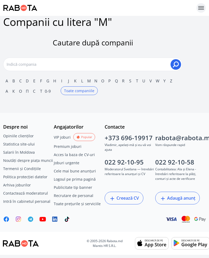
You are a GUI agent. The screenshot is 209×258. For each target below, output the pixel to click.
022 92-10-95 (124, 162)
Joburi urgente (66, 162)
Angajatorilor (69, 127)
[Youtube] (42, 219)
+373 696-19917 (129, 137)
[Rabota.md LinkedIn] (55, 219)
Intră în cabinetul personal (26, 201)
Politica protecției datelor (25, 176)
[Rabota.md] (98, 8)
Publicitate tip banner (73, 187)
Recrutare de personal (73, 195)
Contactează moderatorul (25, 193)
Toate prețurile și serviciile (77, 203)
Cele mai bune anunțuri (75, 170)
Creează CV (124, 198)
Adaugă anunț (177, 198)
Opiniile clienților (18, 135)
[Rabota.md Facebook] (6, 219)
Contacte (115, 127)
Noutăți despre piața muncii (28, 160)
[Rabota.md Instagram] (18, 219)
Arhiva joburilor (17, 184)
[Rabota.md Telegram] (30, 219)
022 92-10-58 (174, 162)
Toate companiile (79, 90)
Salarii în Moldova (19, 152)
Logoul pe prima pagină (75, 179)
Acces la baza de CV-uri (74, 154)
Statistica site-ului (19, 144)
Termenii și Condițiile (22, 168)
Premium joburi (67, 146)
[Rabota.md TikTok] (67, 219)
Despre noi (15, 127)
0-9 (48, 91)
